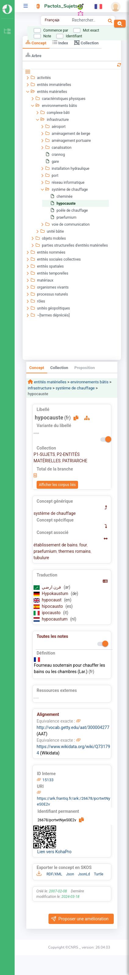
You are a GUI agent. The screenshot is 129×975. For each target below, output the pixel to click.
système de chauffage (75, 388)
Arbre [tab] (33, 55)
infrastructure (40, 388)
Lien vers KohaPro (54, 851)
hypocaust (52, 599)
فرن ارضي (52, 587)
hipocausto (53, 606)
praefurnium (45, 551)
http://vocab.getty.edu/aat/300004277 (73, 727)
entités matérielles (49, 382)
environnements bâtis (89, 382)
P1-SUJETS (44, 454)
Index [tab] (60, 42)
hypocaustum (55, 619)
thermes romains (75, 551)
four (83, 544)
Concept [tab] (36, 42)
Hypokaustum (55, 593)
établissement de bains (55, 544)
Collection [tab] (86, 42)
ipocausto (52, 612)
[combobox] (83, 21)
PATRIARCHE (74, 460)
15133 (48, 780)
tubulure (41, 557)
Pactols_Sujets (60, 6)
